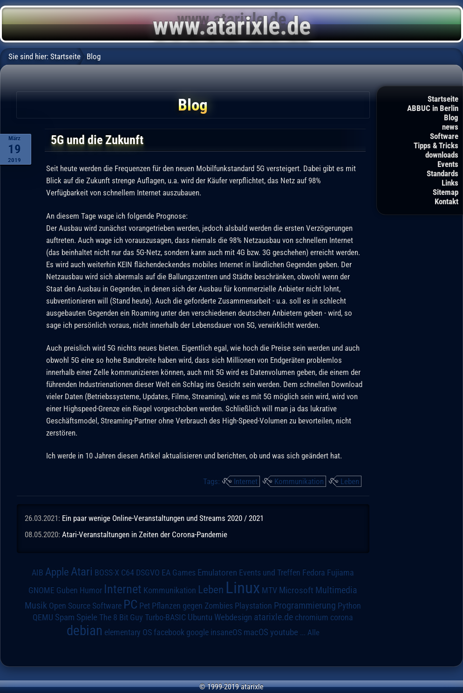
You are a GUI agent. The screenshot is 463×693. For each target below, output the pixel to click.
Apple (57, 572)
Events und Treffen (269, 572)
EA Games (179, 572)
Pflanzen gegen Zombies (192, 605)
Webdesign (233, 617)
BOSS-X (107, 572)
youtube (284, 632)
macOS (256, 632)
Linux (242, 587)
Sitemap (445, 192)
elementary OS (128, 632)
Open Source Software (85, 605)
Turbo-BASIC (165, 617)
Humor (91, 590)
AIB (37, 572)
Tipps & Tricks (436, 145)
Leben (349, 481)
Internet (246, 481)
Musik (36, 605)
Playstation (253, 605)
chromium (311, 617)
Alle (313, 632)
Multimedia (336, 590)
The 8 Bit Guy (121, 617)
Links (450, 182)
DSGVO (148, 572)
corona (341, 617)
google (197, 632)
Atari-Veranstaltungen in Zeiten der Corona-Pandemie (144, 534)
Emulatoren (217, 573)
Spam (65, 617)
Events (447, 164)
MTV (269, 590)
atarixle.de (273, 617)
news (450, 127)
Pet (144, 605)
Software (444, 136)
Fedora (313, 572)
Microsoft (296, 590)
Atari (82, 571)
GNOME (41, 590)
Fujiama (340, 572)
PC (130, 604)
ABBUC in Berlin (432, 108)
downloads (441, 154)
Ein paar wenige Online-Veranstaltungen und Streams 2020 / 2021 (163, 518)
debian (84, 630)
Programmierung (305, 605)
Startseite (443, 99)
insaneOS (226, 632)
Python (349, 605)
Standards (442, 173)
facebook (169, 632)
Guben (67, 590)
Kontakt (446, 201)
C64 (127, 572)
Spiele (86, 617)
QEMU (43, 617)
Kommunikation (299, 481)
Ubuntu (200, 617)
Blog (451, 117)
